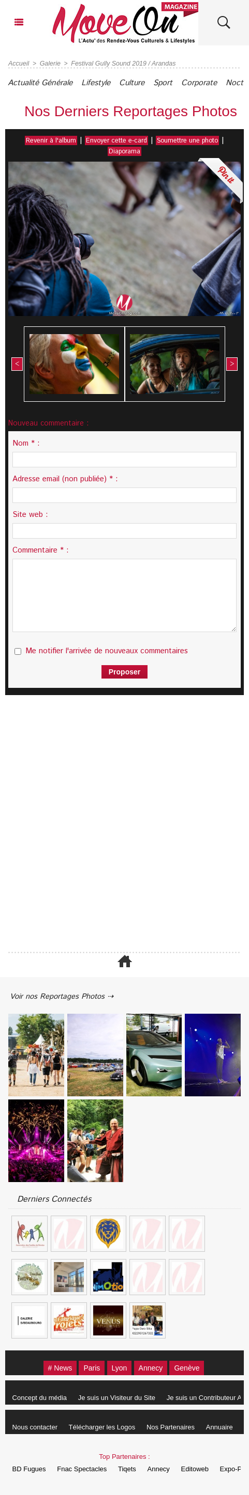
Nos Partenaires (178, 1427)
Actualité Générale (44, 83)
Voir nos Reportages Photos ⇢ (68, 995)
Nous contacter (36, 1427)
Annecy (155, 1367)
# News (51, 1367)
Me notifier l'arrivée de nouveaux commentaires (106, 649)
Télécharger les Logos (107, 1427)
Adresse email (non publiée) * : (65, 478)
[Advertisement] (119, 823)
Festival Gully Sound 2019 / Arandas (119, 63)
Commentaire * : (40, 549)
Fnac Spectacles (86, 1469)
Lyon (119, 1367)
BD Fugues (31, 1469)
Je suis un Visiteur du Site (121, 1398)
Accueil (18, 63)
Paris (87, 1367)
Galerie (49, 63)
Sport (184, 83)
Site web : (30, 513)
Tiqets (135, 1469)
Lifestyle (107, 83)
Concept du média (41, 1398)
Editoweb (209, 1469)
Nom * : (26, 442)
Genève (196, 1367)
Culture (149, 83)
